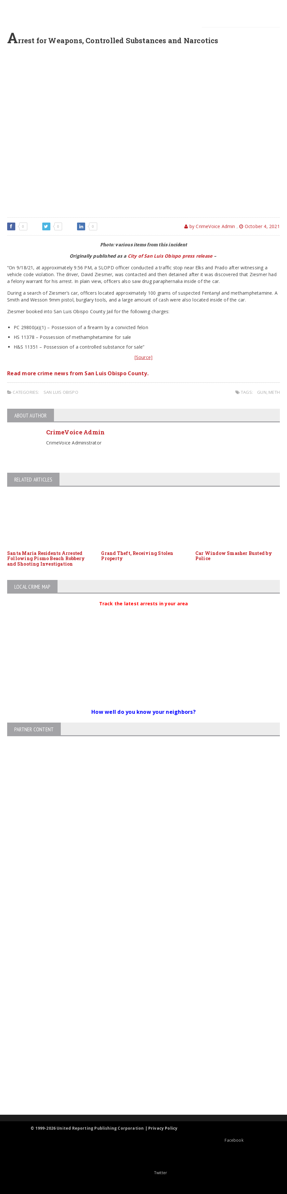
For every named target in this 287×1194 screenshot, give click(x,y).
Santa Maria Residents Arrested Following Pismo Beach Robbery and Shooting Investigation (46, 558)
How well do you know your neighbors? (143, 711)
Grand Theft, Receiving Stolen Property (137, 556)
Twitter (143, 1172)
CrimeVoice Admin (75, 432)
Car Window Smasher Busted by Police (233, 556)
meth (274, 392)
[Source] (144, 357)
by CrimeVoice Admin (209, 226)
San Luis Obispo (61, 392)
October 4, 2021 (259, 226)
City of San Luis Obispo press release (170, 256)
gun (262, 392)
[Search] (241, 34)
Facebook (216, 1140)
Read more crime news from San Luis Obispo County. (78, 373)
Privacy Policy (163, 1128)
